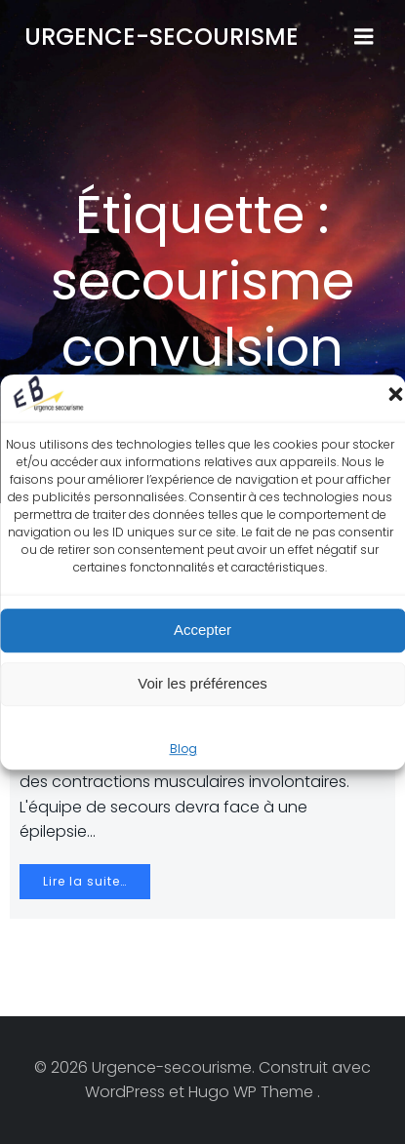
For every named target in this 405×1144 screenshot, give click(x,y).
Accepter (202, 629)
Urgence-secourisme (161, 36)
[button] (395, 394)
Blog (183, 748)
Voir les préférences (202, 683)
